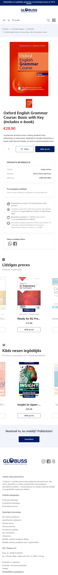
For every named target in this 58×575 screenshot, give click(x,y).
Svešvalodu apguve (18, 29)
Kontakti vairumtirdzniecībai (14, 565)
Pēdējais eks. (29, 310)
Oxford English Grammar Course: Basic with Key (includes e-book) (26, 32)
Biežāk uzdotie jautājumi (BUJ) (15, 539)
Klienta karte (7, 523)
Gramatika (30, 29)
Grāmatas (5, 29)
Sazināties (29, 439)
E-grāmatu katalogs (11, 503)
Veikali (5, 568)
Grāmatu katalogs (10, 500)
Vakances (6, 536)
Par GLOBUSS (8, 533)
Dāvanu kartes (8, 526)
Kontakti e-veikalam (11, 562)
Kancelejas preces (10, 506)
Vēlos (25, 149)
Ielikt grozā (45, 149)
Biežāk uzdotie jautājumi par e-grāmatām (20, 542)
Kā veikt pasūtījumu (10, 517)
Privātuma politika (10, 529)
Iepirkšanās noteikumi (11, 520)
